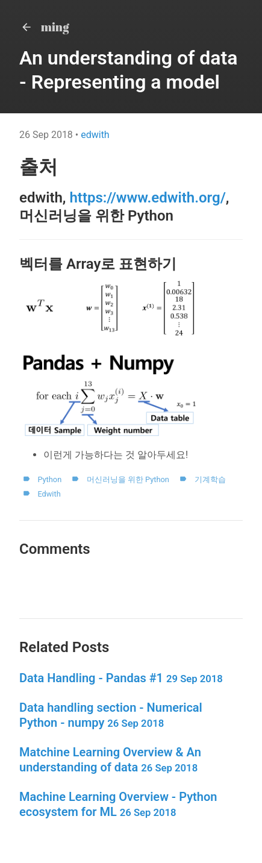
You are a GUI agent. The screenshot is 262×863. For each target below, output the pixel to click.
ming (44, 27)
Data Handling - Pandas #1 (121, 678)
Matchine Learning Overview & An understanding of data (110, 759)
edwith (95, 134)
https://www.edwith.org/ (147, 197)
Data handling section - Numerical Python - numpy (110, 715)
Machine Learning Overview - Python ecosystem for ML (118, 804)
